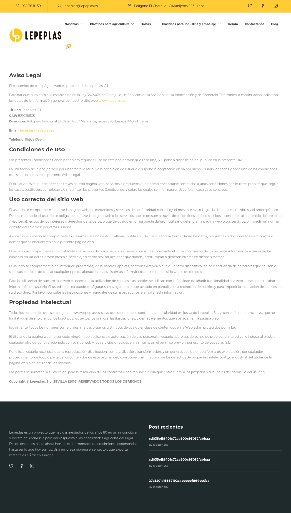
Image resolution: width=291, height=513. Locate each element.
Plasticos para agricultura (109, 24)
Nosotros (72, 24)
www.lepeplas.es (112, 101)
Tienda (232, 24)
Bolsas (146, 24)
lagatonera (160, 444)
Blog (274, 24)
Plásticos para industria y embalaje (189, 24)
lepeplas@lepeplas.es (37, 130)
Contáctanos (254, 24)
